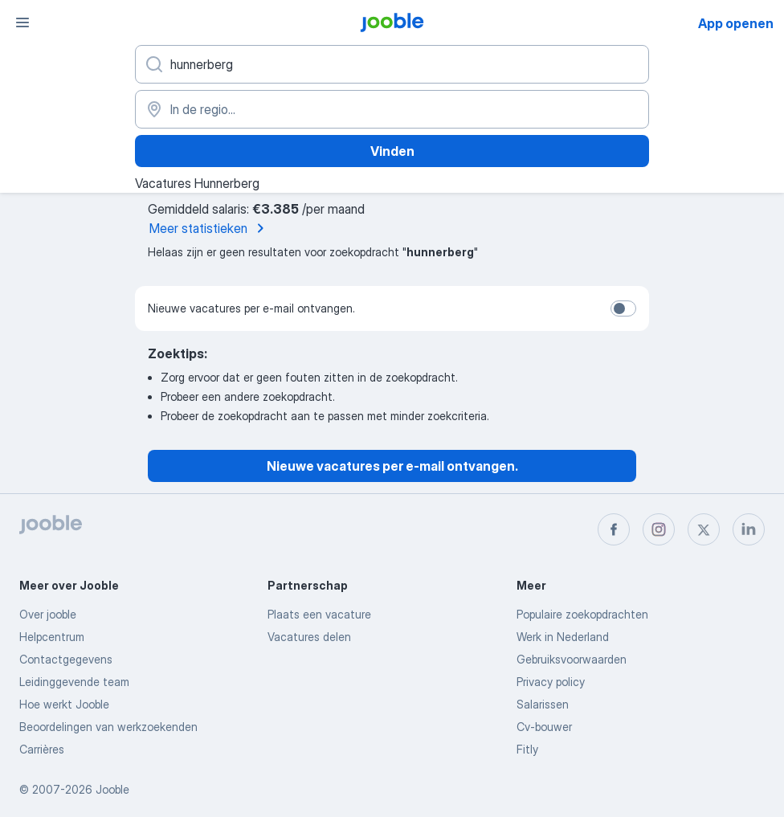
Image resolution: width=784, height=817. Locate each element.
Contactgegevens (65, 659)
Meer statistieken (209, 228)
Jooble (112, 789)
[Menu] (22, 22)
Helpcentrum (51, 636)
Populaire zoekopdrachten (582, 614)
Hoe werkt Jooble (64, 704)
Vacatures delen (309, 636)
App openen (736, 23)
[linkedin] (749, 529)
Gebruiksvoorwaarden (572, 659)
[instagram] (659, 529)
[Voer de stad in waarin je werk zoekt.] (392, 109)
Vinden (392, 151)
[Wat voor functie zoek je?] (392, 64)
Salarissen (543, 704)
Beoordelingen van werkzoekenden (108, 726)
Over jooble (47, 614)
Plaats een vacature (319, 614)
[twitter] (704, 529)
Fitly (527, 749)
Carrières (41, 749)
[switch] (623, 308)
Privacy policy (551, 681)
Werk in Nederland (563, 636)
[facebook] (614, 529)
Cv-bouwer (544, 726)
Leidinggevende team (74, 681)
